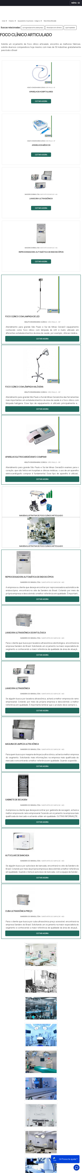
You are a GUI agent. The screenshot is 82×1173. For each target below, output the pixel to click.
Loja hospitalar (70, 28)
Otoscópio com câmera (54, 28)
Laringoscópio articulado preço (32, 28)
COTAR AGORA (41, 101)
